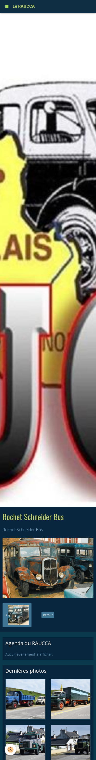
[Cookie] (10, 749)
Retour (48, 615)
